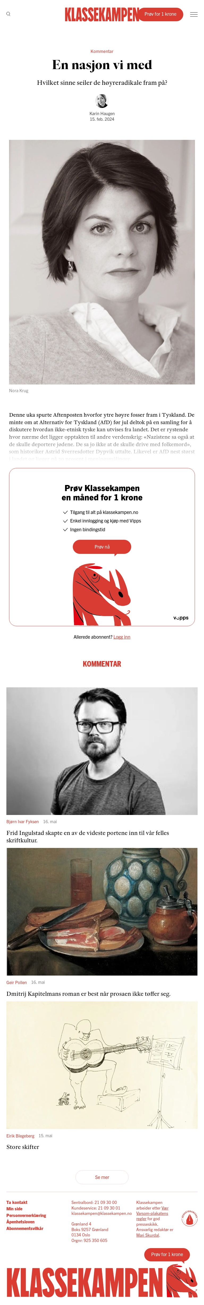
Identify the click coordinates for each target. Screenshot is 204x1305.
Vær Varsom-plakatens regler (152, 1213)
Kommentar (102, 51)
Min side (14, 1208)
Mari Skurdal (147, 1234)
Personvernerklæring (26, 1215)
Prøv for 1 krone (160, 14)
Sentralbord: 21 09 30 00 (94, 1202)
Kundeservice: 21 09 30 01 (95, 1207)
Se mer (102, 1177)
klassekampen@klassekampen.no (101, 1213)
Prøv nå (102, 546)
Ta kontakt (16, 1202)
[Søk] (8, 14)
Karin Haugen (102, 113)
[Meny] (194, 14)
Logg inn (121, 637)
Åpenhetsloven (20, 1221)
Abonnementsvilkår (24, 1228)
